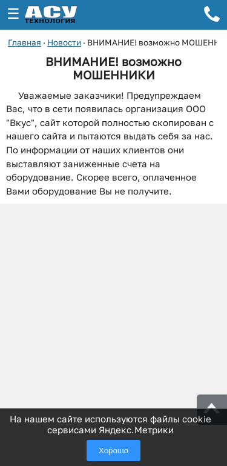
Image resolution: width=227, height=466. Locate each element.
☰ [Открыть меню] (13, 13)
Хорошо (113, 450)
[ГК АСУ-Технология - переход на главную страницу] (64, 14)
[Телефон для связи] (212, 16)
